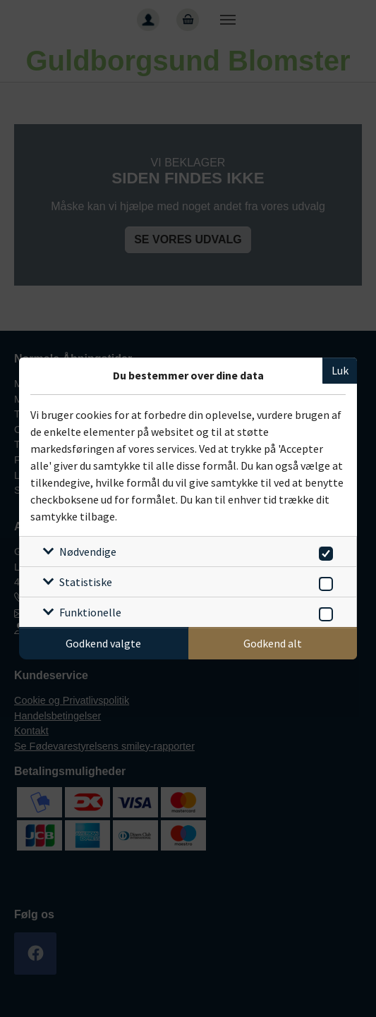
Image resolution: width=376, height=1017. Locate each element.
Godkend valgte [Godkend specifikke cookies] (103, 643)
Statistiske (85, 582)
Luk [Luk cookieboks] (340, 370)
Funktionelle (90, 612)
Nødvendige (87, 551)
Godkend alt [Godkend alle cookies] (272, 643)
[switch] (323, 551)
